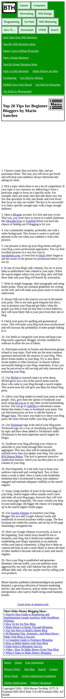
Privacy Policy (12, 669)
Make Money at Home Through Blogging (28, 627)
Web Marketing (48, 21)
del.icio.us (20, 402)
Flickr (42, 255)
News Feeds (11, 676)
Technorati (17, 424)
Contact (53, 669)
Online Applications (15, 682)
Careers (24, 5)
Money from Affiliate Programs (21, 50)
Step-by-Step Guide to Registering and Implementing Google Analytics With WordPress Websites (31, 617)
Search (55, 29)
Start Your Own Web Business (20, 37)
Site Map (29, 669)
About (18, 662)
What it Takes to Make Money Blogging (27, 652)
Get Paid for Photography (17, 91)
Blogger (17, 214)
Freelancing (10, 77)
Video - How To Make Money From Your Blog (31, 649)
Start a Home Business (16, 57)
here (13, 415)
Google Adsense (20, 512)
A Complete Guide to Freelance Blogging (28, 639)
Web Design (45, 13)
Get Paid (29, 21)
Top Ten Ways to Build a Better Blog (25, 630)
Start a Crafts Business (16, 71)
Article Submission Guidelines (38, 676)
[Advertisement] (27, 143)
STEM (42, 29)
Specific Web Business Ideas (19, 44)
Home (7, 662)
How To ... (10, 29)
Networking (26, 13)
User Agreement (34, 662)
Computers (39, 5)
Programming (11, 21)
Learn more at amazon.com (33, 604)
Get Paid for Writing (31, 77)
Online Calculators (40, 682)
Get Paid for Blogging (48, 84)
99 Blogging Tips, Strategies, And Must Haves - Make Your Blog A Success (32, 635)
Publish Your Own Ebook (17, 84)
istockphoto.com (10, 255)
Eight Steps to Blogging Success (23, 646)
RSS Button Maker (12, 456)
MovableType (14, 221)
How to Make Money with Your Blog (26, 643)
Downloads (27, 29)
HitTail (15, 377)
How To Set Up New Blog (19, 623)
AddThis (32, 406)
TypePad (31, 221)
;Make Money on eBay (45, 71)
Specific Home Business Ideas (20, 64)
